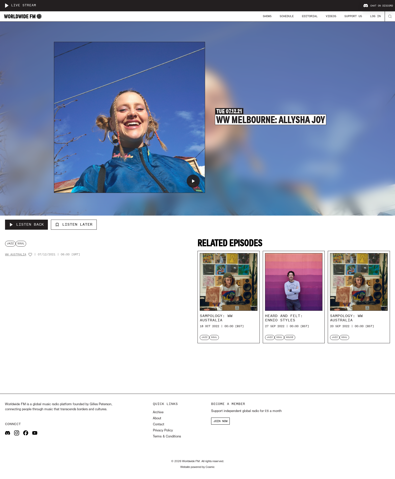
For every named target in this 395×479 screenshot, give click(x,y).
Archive (158, 412)
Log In (375, 16)
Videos (331, 16)
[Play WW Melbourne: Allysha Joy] (193, 181)
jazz (10, 243)
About (157, 418)
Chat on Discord (378, 5)
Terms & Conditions (167, 436)
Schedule (287, 16)
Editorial (310, 16)
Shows (267, 16)
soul (20, 243)
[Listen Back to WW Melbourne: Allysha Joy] (26, 225)
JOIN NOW (220, 421)
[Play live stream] (6, 5)
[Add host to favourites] (30, 255)
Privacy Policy (163, 430)
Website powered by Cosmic (197, 467)
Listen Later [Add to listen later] (73, 224)
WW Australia (15, 254)
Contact (158, 424)
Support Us (353, 16)
